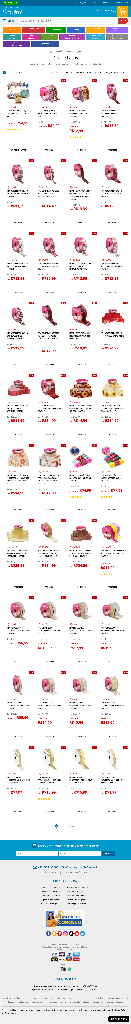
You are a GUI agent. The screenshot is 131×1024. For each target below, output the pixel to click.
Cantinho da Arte (18, 150)
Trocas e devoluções (76, 899)
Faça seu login (90, 3)
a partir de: (12, 124)
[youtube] (76, 933)
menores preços (104, 72)
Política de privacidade (76, 895)
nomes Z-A (91, 72)
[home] (12, 11)
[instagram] (65, 933)
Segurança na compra (76, 903)
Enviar (108, 853)
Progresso (49, 150)
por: (103, 127)
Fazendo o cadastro (49, 891)
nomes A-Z (81, 72)
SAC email (90, 867)
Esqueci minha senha (50, 899)
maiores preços (120, 72)
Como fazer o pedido (50, 887)
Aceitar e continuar (118, 1019)
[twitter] (82, 933)
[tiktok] (71, 933)
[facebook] (48, 933)
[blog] (54, 933)
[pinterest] (59, 933)
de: (39, 122)
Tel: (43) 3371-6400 (106, 11)
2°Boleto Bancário (75, 891)
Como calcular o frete (50, 895)
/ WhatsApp (69, 867)
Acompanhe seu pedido (77, 887)
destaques (70, 72)
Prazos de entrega (49, 903)
